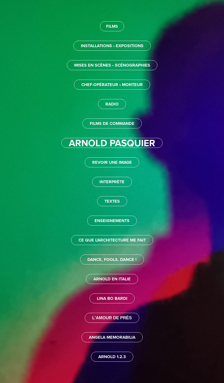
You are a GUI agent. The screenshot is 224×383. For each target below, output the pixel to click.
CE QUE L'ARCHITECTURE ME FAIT (112, 240)
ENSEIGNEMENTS (112, 221)
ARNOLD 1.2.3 (112, 357)
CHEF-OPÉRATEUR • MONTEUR (112, 85)
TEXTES (112, 201)
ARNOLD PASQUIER (112, 143)
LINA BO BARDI (112, 298)
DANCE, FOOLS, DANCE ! (112, 259)
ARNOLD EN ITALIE (112, 279)
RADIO (112, 104)
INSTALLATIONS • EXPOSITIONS (112, 46)
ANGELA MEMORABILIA (112, 337)
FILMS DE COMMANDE (112, 123)
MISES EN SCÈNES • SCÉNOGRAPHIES (112, 65)
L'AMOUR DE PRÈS (112, 317)
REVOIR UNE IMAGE (112, 162)
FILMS (112, 26)
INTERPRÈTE (112, 182)
